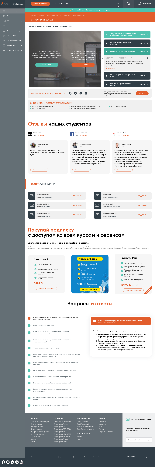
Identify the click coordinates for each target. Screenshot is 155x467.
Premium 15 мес (78, 10)
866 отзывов (125, 135)
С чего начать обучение (62, 422)
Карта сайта (96, 457)
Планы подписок (36, 429)
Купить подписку (83, 65)
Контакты (102, 424)
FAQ (100, 426)
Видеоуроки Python (61, 424)
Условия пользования (37, 457)
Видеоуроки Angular (61, 439)
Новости (80, 439)
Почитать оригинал (39, 170)
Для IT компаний (83, 424)
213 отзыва (41, 135)
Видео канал (35, 437)
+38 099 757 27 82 (60, 4)
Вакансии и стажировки (85, 426)
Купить (142, 93)
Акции (79, 436)
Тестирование (135, 40)
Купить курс (47, 65)
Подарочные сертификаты (40, 432)
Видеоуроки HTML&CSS (62, 434)
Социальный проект (106, 432)
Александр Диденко (113, 206)
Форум (33, 442)
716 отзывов (83, 135)
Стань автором (82, 422)
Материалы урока (109, 40)
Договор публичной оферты (81, 457)
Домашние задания (122, 40)
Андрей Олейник (112, 197)
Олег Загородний (46, 197)
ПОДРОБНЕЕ (77, 196)
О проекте (102, 422)
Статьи (33, 439)
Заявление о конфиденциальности (58, 457)
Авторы (101, 429)
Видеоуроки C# (59, 426)
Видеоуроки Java (60, 432)
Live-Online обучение (38, 434)
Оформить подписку (46, 288)
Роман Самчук (45, 206)
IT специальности (37, 426)
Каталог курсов (36, 424)
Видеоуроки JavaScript (62, 437)
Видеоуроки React (60, 442)
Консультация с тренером (40, 422)
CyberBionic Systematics (85, 429)
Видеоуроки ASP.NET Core (63, 429)
